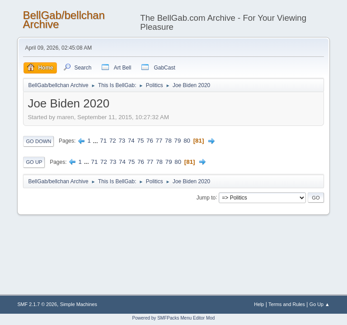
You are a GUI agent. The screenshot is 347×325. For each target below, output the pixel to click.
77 (159, 140)
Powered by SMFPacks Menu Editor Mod (173, 318)
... (96, 140)
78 (168, 140)
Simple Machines (78, 304)
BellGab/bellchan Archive (63, 19)
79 (177, 140)
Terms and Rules (286, 304)
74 (131, 140)
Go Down (38, 141)
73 (121, 140)
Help (259, 304)
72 (112, 140)
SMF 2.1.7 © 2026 (37, 304)
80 (186, 140)
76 (149, 140)
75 (140, 140)
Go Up (34, 162)
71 (103, 140)
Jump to (206, 197)
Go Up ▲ (319, 304)
